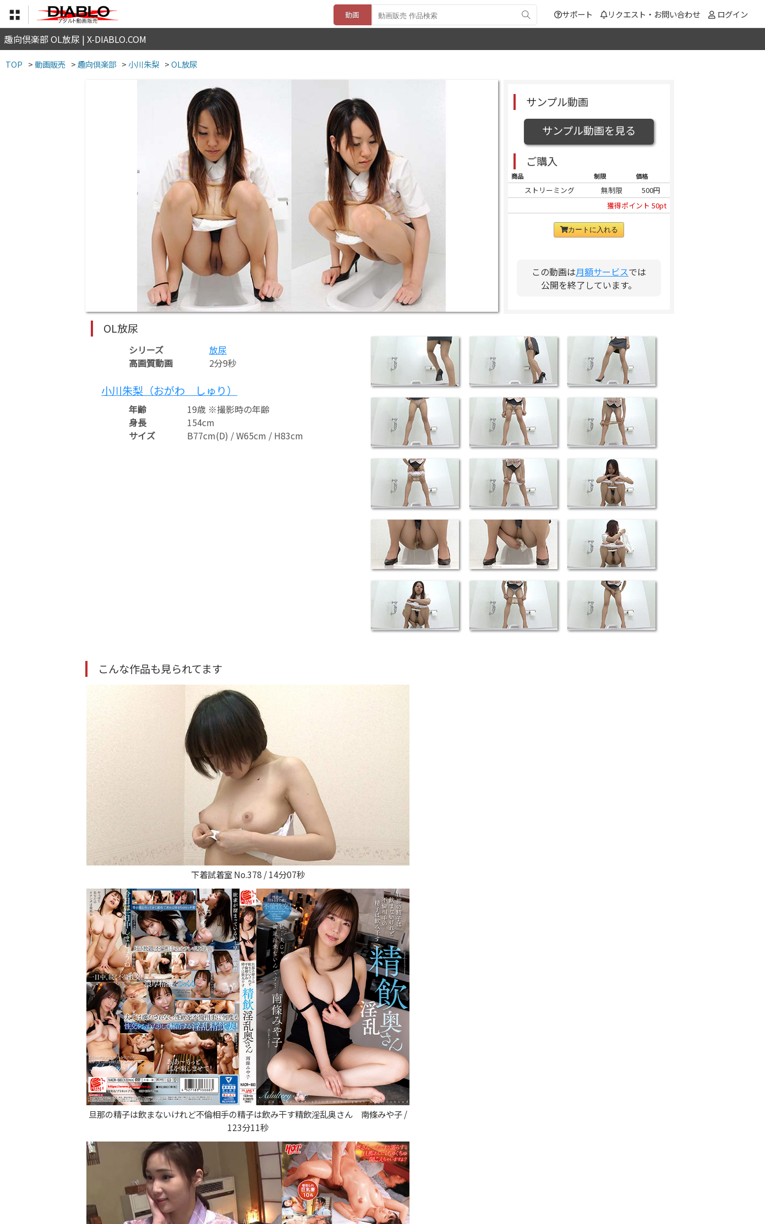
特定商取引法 (308, 1156)
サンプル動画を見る (589, 130)
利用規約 (256, 1156)
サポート (573, 14)
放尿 (218, 349)
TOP (219, 1156)
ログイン (732, 14)
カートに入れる (589, 229)
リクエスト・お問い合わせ (650, 14)
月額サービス (602, 271)
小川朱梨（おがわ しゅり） (169, 390)
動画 (352, 14)
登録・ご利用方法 (374, 1156)
